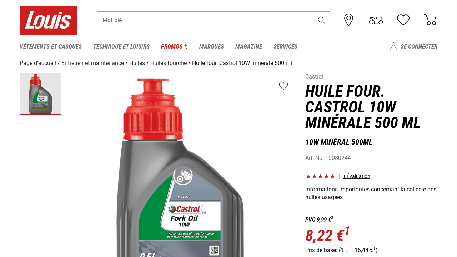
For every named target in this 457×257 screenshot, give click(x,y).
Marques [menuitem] (211, 46)
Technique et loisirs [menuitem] (121, 46)
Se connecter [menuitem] (419, 46)
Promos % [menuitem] (174, 46)
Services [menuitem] (285, 46)
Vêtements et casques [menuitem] (51, 46)
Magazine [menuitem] (248, 46)
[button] (321, 20)
